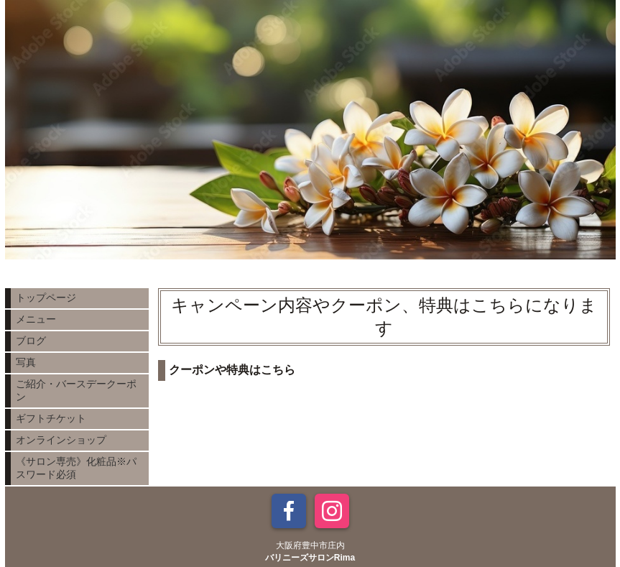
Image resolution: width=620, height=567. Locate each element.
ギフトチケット (51, 418)
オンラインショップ (61, 440)
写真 (26, 362)
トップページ (46, 297)
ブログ (31, 340)
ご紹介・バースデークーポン (76, 390)
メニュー (36, 319)
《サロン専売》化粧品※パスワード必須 (76, 468)
